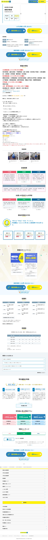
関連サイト (4, 526)
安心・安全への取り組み (7, 520)
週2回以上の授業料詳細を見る (8, 323)
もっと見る (38, 181)
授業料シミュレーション (7, 486)
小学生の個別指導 (6, 475)
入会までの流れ (5, 497)
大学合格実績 (5, 506)
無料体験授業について (6, 494)
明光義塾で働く (5, 528)
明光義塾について (6, 481)
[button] (47, 1)
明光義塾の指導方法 (6, 517)
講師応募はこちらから (41, 372)
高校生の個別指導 (6, 470)
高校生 (38, 433)
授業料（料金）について (7, 483)
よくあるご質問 (5, 489)
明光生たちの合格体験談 (7, 509)
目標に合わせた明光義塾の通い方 (8, 514)
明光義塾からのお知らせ (7, 522)
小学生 (9, 433)
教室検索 (24, 502)
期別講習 (4, 478)
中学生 (24, 433)
